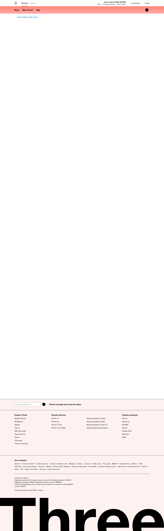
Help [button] (38, 10)
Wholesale (72, 464)
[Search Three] (147, 10)
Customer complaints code (58, 464)
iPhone (124, 418)
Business (33, 3)
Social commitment (28, 464)
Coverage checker (109, 4)
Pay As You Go (20, 434)
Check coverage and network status (65, 404)
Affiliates (49, 466)
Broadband (19, 421)
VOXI (140, 464)
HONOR (125, 425)
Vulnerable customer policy (107, 466)
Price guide (106, 464)
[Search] (44, 404)
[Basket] (145, 3)
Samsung (125, 421)
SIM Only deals (20, 431)
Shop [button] (17, 10)
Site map (42, 469)
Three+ (17, 437)
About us (17, 464)
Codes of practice (42, 464)
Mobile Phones (20, 418)
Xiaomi (124, 428)
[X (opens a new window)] (17, 450)
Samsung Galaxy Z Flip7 (96, 421)
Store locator (121, 4)
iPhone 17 (55, 418)
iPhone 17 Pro (56, 425)
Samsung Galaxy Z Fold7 (96, 418)
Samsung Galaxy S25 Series (97, 428)
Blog (99, 4)
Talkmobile (18, 466)
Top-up (17, 428)
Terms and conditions (30, 466)
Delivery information (31, 469)
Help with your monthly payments (128, 466)
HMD (124, 437)
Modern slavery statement (61, 466)
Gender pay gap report (79, 466)
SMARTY (115, 464)
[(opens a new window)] (26, 450)
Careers (79, 464)
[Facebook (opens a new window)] (21, 450)
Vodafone (134, 464)
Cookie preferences (53, 469)
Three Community (21, 443)
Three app (18, 440)
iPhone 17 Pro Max (58, 428)
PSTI (21, 469)
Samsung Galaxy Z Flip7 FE (97, 425)
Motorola (125, 434)
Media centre (97, 464)
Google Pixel (127, 431)
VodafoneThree (124, 464)
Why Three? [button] (27, 10)
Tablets (17, 425)
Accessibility (92, 466)
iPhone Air (55, 421)
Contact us (87, 464)
